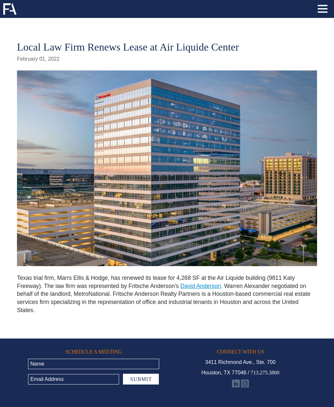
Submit (141, 379)
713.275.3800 (264, 372)
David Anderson (200, 286)
